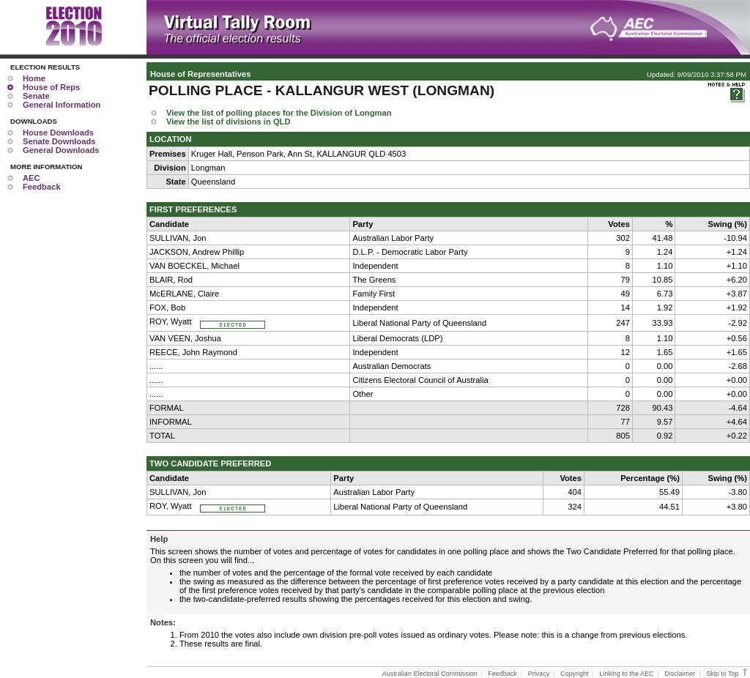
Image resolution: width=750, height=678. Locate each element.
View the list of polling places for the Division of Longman (278, 112)
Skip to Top (727, 673)
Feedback (42, 186)
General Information (61, 104)
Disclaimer (679, 673)
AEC (31, 178)
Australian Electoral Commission (430, 673)
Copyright (574, 673)
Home (34, 78)
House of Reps (51, 87)
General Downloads (61, 150)
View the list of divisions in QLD (228, 121)
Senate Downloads (59, 141)
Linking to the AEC (626, 673)
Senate (36, 96)
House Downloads (58, 132)
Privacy (539, 673)
